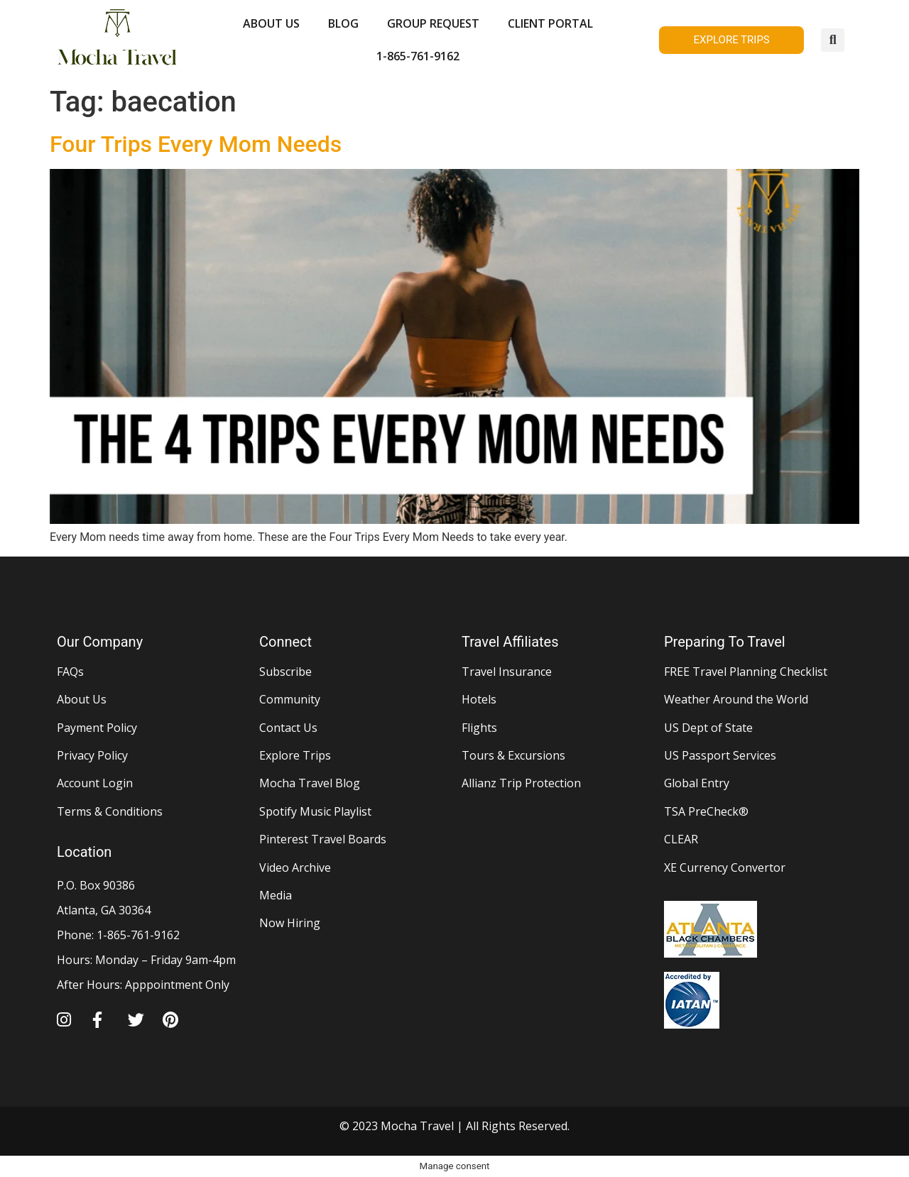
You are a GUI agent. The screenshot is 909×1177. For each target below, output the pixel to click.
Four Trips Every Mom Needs (196, 144)
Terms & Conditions (110, 811)
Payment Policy (97, 727)
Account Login (95, 783)
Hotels (479, 699)
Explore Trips (295, 755)
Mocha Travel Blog (309, 783)
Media (275, 895)
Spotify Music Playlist (315, 811)
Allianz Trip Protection (521, 783)
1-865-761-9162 (417, 56)
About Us (82, 699)
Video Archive (295, 867)
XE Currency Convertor (724, 867)
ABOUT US (271, 23)
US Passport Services (720, 755)
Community (289, 699)
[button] (832, 40)
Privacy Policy (92, 755)
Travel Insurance (507, 671)
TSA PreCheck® (706, 811)
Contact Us (288, 727)
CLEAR (681, 839)
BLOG (343, 23)
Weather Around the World (736, 699)
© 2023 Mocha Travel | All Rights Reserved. (454, 1126)
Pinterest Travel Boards (322, 839)
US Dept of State (708, 727)
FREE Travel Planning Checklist (745, 671)
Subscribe (285, 671)
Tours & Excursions (513, 755)
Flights (479, 727)
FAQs (70, 671)
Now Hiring (289, 923)
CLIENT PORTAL (550, 23)
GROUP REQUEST (433, 23)
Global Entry (696, 783)
